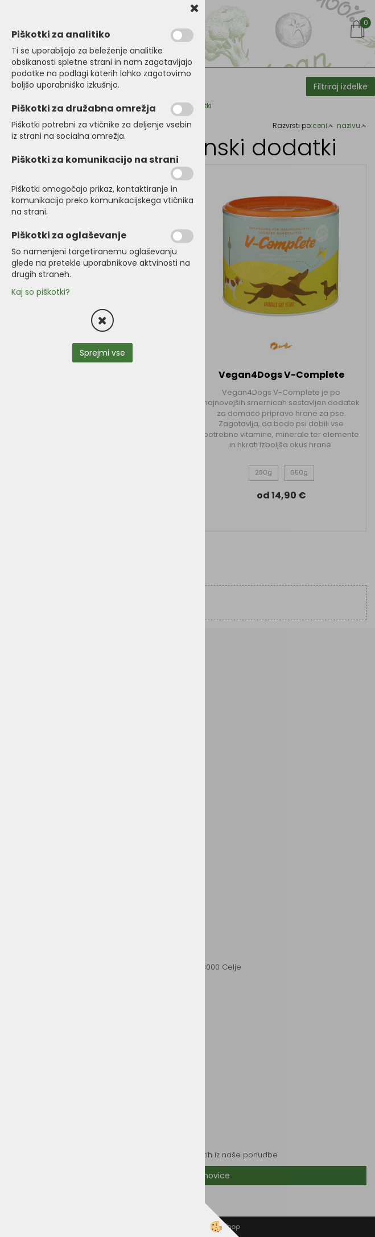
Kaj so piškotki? (40, 292)
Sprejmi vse (102, 352)
